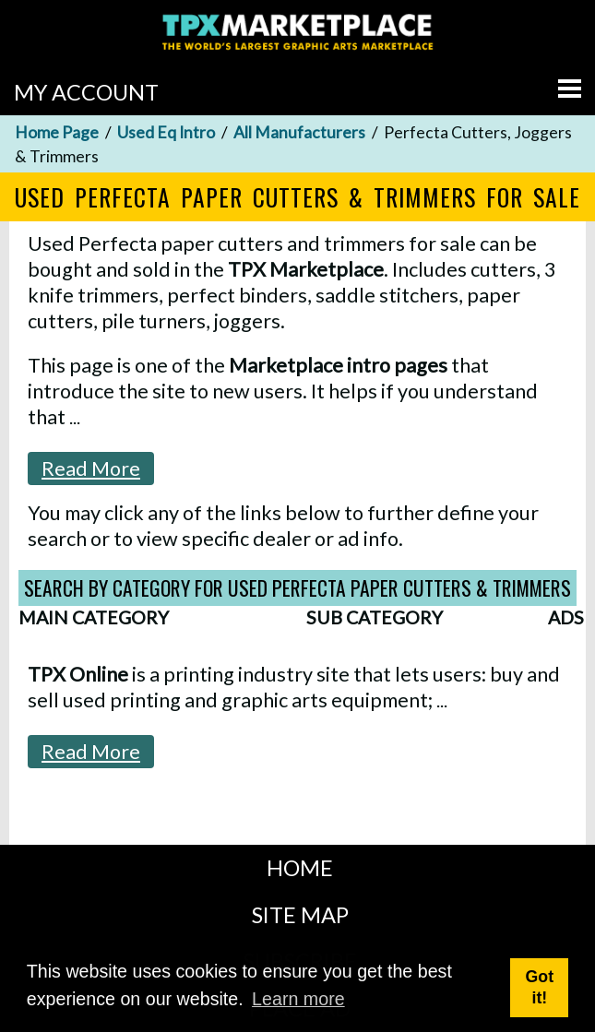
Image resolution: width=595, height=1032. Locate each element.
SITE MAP (300, 915)
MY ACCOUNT (86, 92)
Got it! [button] (539, 987)
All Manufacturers (299, 132)
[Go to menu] (569, 88)
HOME (300, 868)
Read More (91, 468)
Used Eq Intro (166, 132)
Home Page (57, 132)
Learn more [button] (298, 999)
